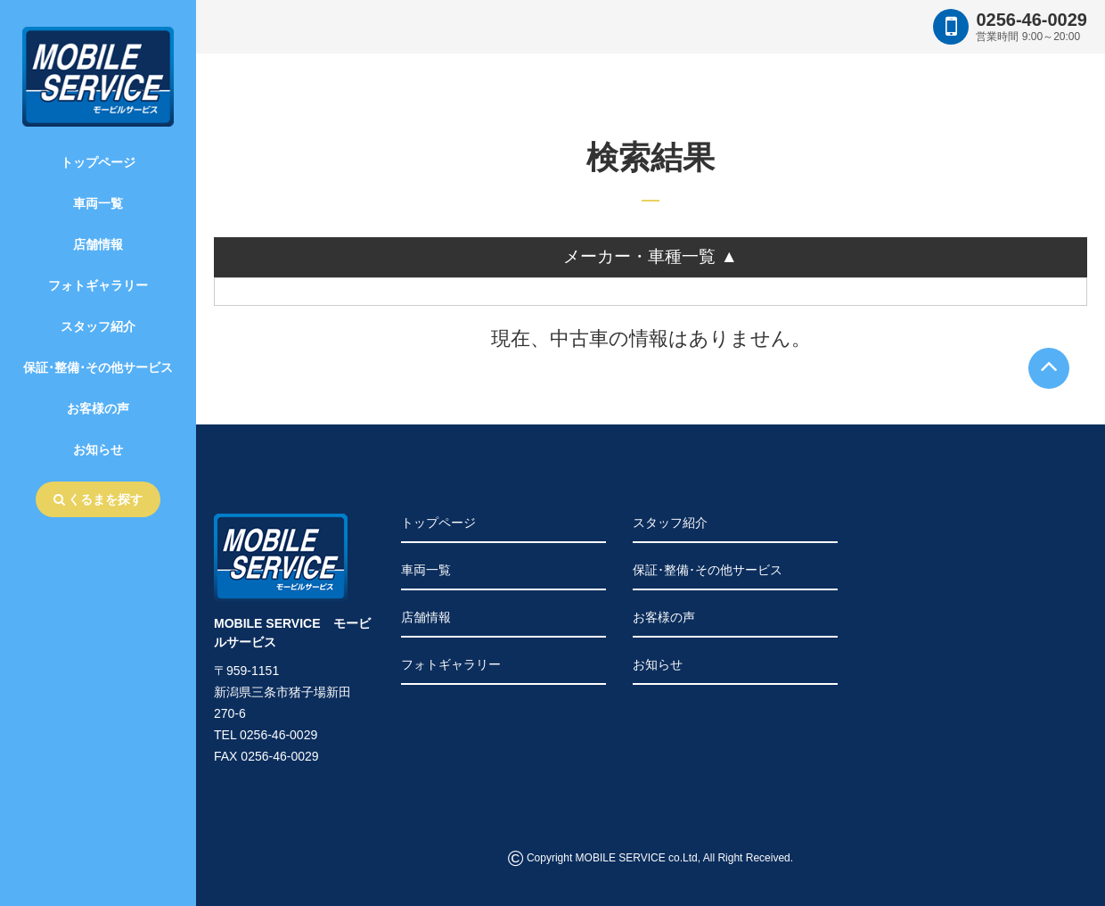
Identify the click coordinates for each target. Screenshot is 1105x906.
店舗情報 (98, 244)
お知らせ (98, 449)
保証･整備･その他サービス (98, 367)
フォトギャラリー (98, 285)
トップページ (98, 162)
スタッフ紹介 (98, 326)
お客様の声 (98, 408)
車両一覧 (98, 203)
